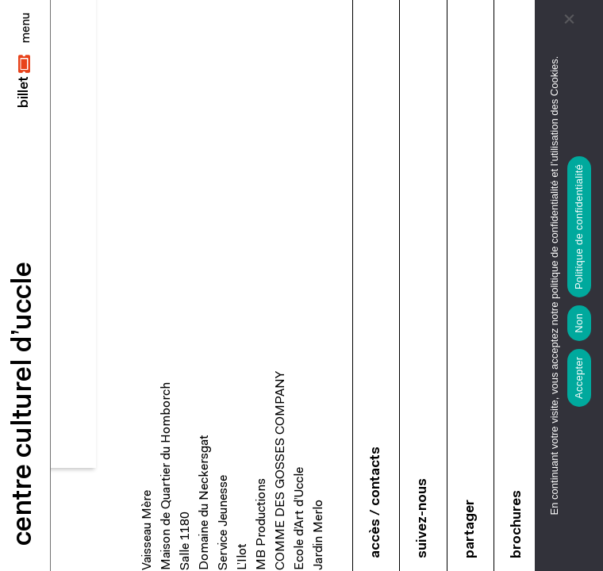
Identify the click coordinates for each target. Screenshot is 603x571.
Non (579, 323)
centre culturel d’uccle (24, 404)
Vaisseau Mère (147, 530)
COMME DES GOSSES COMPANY (281, 470)
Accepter (579, 378)
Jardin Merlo (319, 535)
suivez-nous (422, 518)
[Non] (569, 20)
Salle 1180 (185, 541)
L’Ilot (242, 556)
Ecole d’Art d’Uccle (300, 518)
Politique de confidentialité (579, 226)
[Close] (25, 28)
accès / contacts (375, 502)
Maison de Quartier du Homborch (166, 476)
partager (470, 529)
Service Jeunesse (223, 522)
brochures (517, 524)
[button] (24, 81)
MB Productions (261, 524)
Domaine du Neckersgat (204, 502)
